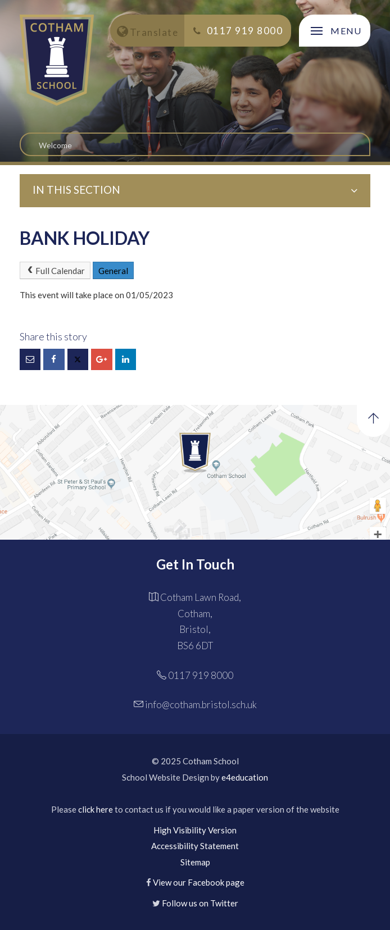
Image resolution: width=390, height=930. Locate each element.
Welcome (55, 145)
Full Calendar (55, 271)
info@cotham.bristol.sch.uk (201, 704)
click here (95, 809)
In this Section (195, 189)
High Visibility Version (195, 830)
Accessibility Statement (195, 846)
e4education (244, 777)
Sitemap (195, 862)
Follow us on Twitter (200, 903)
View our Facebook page (198, 882)
